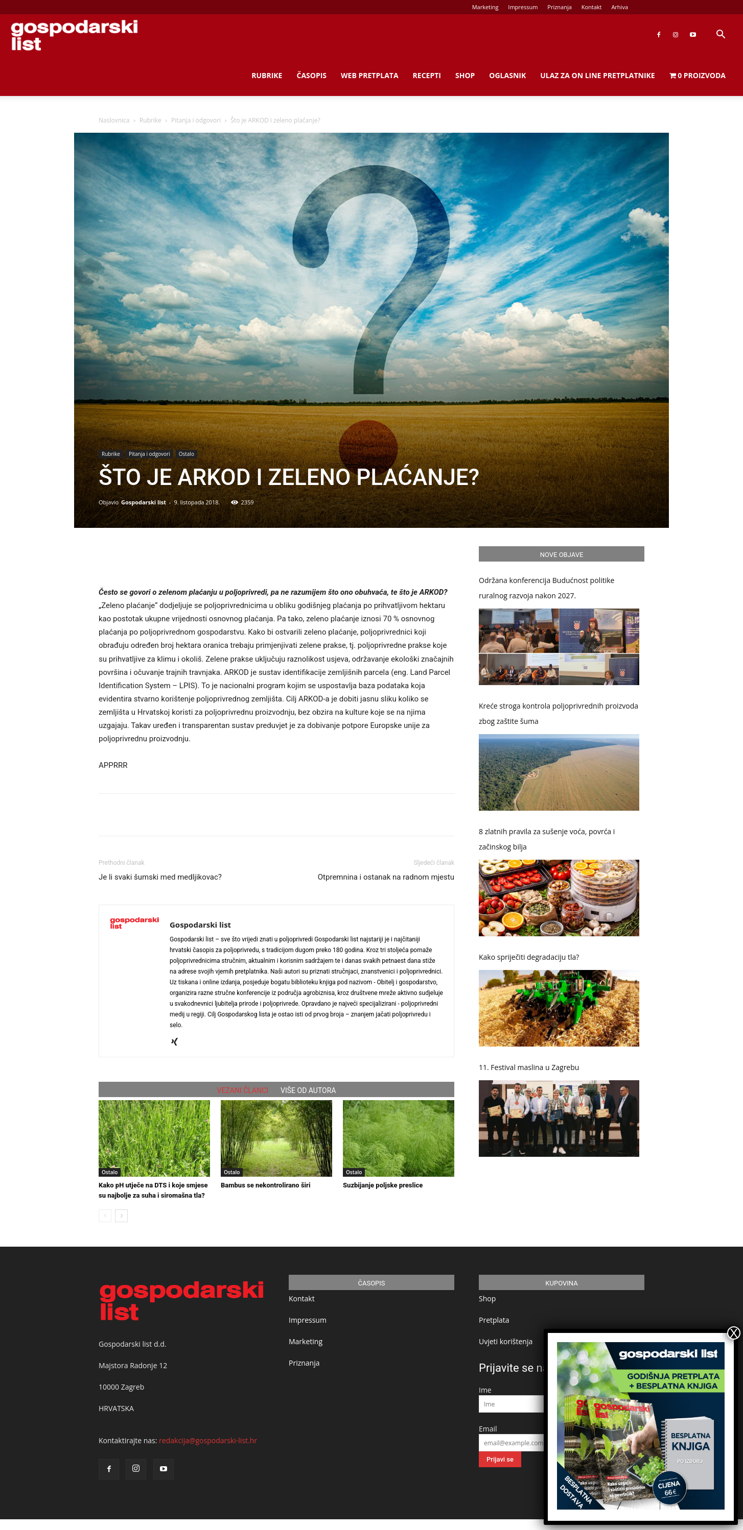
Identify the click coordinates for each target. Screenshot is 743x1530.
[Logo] (74, 35)
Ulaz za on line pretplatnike (597, 75)
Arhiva (619, 7)
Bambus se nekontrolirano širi (265, 1185)
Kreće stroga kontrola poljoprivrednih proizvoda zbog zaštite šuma (558, 713)
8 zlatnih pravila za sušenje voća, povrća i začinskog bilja (547, 839)
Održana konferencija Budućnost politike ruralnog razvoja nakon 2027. (546, 587)
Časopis (311, 75)
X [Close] (734, 1333)
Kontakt (592, 7)
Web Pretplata (370, 75)
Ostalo (186, 453)
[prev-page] (105, 1215)
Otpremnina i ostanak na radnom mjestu (386, 877)
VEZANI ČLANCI (243, 1090)
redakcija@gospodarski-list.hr (208, 1440)
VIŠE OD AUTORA (308, 1090)
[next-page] (121, 1215)
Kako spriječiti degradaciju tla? (529, 957)
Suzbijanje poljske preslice (383, 1185)
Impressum (523, 7)
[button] (720, 35)
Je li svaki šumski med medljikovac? (160, 877)
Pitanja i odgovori (196, 120)
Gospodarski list (143, 502)
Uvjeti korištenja (505, 1341)
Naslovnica (114, 120)
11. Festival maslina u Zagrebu (529, 1067)
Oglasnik (507, 75)
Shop (465, 75)
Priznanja (559, 7)
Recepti (427, 75)
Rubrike (266, 75)
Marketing (485, 7)
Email (488, 1429)
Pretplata (494, 1320)
